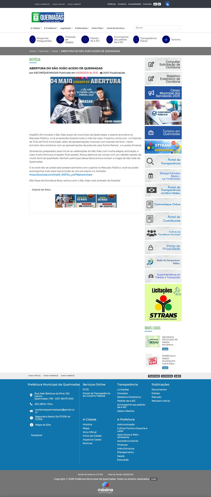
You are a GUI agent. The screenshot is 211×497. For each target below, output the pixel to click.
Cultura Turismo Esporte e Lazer (132, 429)
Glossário (122, 393)
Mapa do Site (43, 424)
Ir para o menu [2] (58, 4)
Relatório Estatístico (129, 397)
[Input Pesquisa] (157, 28)
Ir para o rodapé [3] (73, 4)
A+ (155, 4)
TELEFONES (154, 376)
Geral (55, 51)
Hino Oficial (90, 432)
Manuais (156, 397)
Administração (126, 424)
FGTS (86, 389)
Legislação (65, 28)
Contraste (147, 4)
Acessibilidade (134, 4)
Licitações (123, 389)
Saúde (120, 456)
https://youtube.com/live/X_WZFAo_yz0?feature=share (61, 174)
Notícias (44, 51)
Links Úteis (97, 28)
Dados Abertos (125, 410)
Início (32, 51)
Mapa (86, 428)
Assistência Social (127, 440)
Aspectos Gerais (92, 439)
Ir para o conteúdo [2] (50, 375)
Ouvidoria (122, 4)
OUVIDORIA (167, 376)
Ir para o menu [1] (34, 375)
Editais (156, 393)
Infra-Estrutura (125, 448)
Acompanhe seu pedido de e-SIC (131, 406)
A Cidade (35, 28)
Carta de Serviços (115, 28)
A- (159, 4)
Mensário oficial (161, 400)
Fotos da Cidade (92, 435)
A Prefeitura (50, 28)
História (87, 424)
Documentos (159, 389)
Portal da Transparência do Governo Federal (96, 394)
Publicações (81, 28)
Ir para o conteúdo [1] (42, 4)
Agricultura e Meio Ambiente (127, 436)
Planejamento (125, 452)
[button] (179, 27)
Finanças (122, 444)
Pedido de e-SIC (126, 400)
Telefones (111, 4)
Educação (123, 459)
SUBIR (177, 376)
